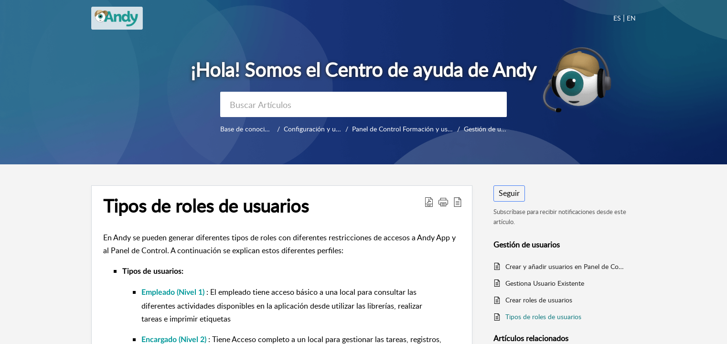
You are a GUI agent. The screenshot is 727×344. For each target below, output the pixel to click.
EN (631, 17)
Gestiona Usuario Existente (544, 283)
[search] (363, 104)
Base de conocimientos (254, 128)
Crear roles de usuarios (538, 299)
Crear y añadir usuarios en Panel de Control (565, 266)
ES (617, 17)
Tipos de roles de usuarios (543, 316)
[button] (429, 201)
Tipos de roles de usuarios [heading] (206, 205)
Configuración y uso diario (324, 128)
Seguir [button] (509, 193)
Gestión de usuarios (490, 128)
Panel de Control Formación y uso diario (416, 128)
